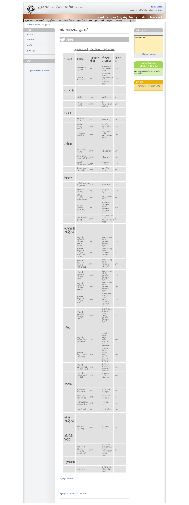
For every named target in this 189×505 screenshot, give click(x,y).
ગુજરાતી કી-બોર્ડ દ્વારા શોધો (39, 71)
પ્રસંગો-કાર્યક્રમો (84, 20)
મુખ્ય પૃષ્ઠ (29, 20)
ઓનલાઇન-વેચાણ (66, 20)
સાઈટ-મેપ (159, 10)
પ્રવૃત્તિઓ (51, 20)
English (153, 6)
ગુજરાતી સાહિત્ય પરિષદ (60, 7)
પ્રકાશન (30, 25)
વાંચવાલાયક (39, 25)
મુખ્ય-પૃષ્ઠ (133, 10)
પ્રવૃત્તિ (29, 45)
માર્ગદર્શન (30, 40)
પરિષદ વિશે (31, 51)
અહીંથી (140, 73)
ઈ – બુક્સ (130, 20)
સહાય (109, 20)
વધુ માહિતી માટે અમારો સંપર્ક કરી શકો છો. (73, 494)
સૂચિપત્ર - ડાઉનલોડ (66, 479)
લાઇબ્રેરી (40, 20)
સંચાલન (119, 20)
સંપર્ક (151, 10)
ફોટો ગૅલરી (99, 20)
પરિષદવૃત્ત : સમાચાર (149, 54)
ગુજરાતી (160, 6)
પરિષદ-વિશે (143, 10)
